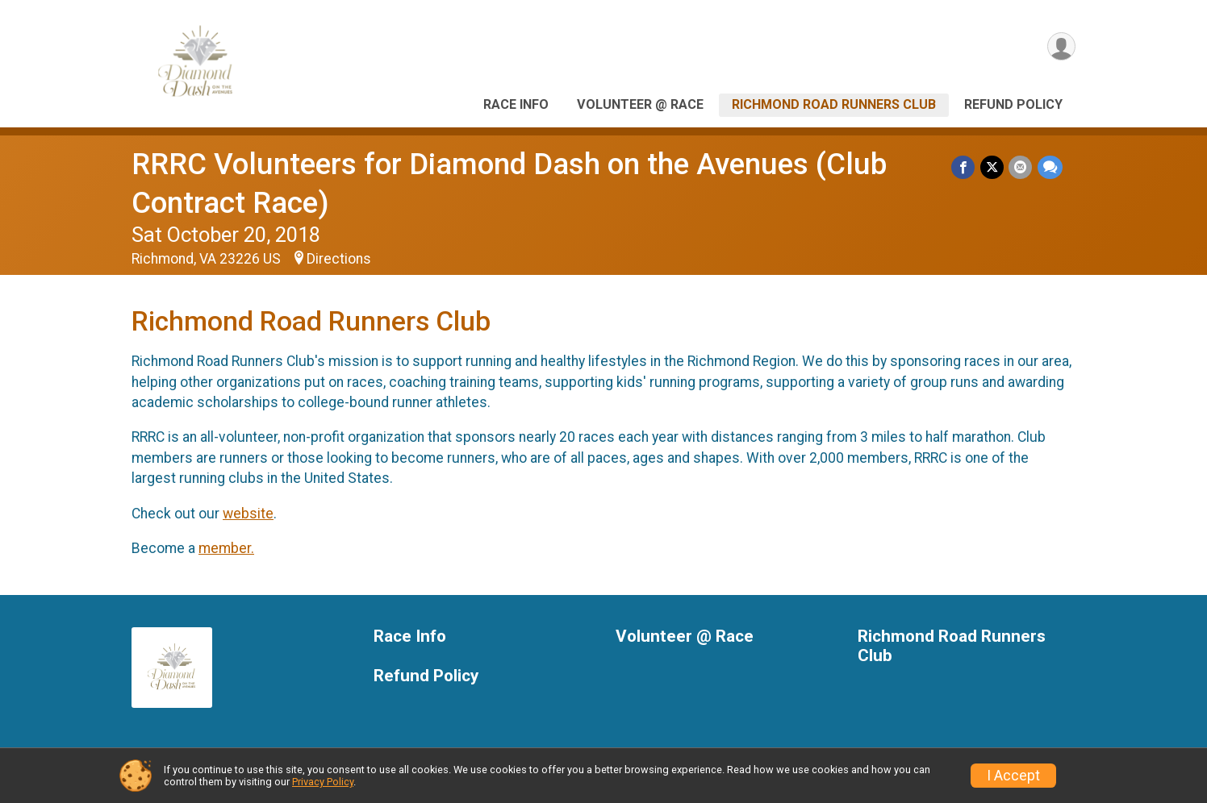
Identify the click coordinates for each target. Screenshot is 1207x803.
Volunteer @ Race (640, 104)
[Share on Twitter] (992, 167)
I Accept (1013, 776)
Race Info (516, 104)
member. (226, 548)
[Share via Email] (1021, 167)
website (248, 514)
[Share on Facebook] (964, 167)
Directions (339, 259)
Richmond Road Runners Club (834, 104)
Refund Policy (1013, 104)
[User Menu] (1060, 47)
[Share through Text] (1050, 167)
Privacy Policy (322, 782)
